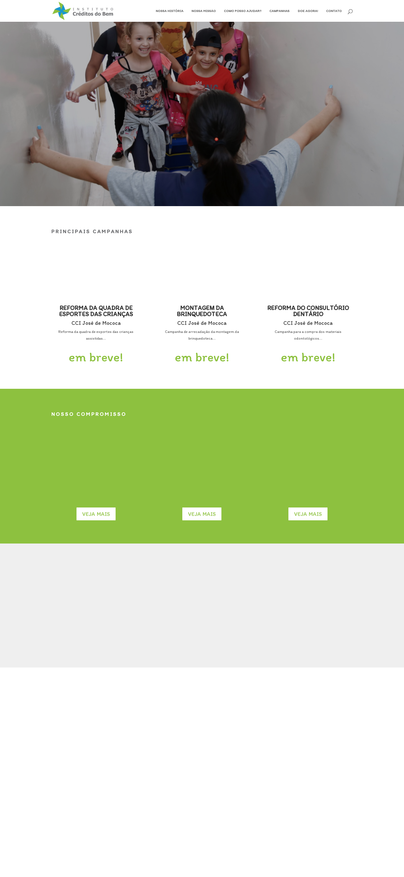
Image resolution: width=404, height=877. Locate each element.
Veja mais (96, 514)
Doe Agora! (308, 11)
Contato (334, 11)
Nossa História (169, 11)
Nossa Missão (204, 11)
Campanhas (279, 11)
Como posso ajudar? (242, 11)
